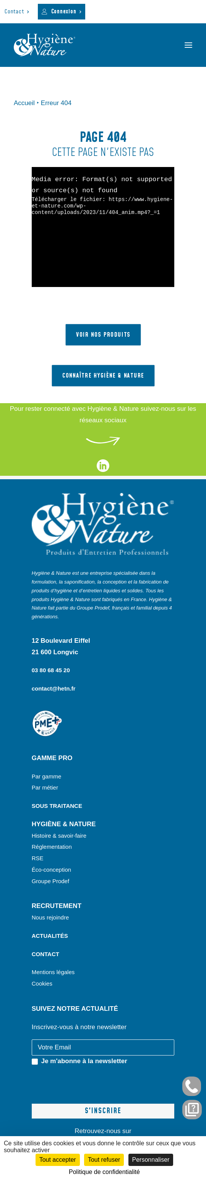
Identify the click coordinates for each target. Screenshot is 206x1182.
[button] (188, 45)
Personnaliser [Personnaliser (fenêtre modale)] (151, 1159)
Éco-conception (51, 869)
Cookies (42, 983)
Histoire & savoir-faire (59, 835)
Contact (17, 12)
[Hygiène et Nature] (44, 45)
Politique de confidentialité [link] (104, 1172)
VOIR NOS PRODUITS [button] (103, 335)
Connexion (66, 12)
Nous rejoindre (50, 917)
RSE (38, 858)
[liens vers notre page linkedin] (103, 469)
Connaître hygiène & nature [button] (103, 375)
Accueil (24, 103)
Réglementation (52, 846)
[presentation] (90, 1082)
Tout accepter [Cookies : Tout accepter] (57, 1159)
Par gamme (47, 776)
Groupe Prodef (50, 881)
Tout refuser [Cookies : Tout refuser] (104, 1159)
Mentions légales (53, 972)
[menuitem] (16, 11)
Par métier (45, 787)
